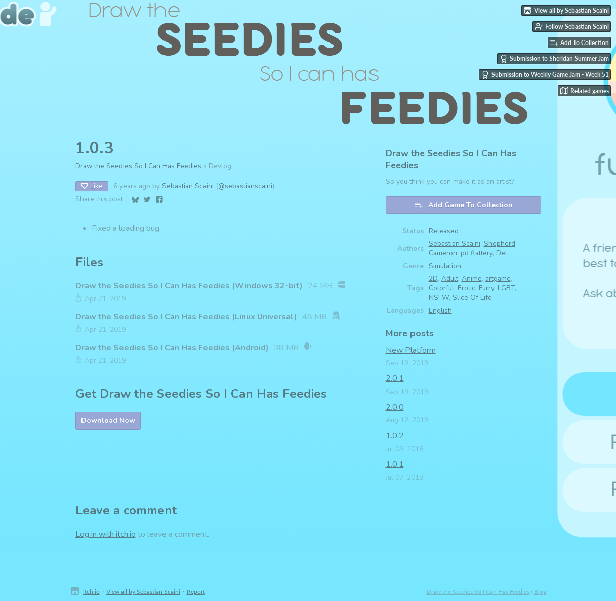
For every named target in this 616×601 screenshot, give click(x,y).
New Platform (411, 350)
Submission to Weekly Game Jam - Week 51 (545, 75)
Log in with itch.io (105, 534)
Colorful (441, 288)
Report (196, 591)
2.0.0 (395, 407)
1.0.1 (395, 464)
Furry (486, 288)
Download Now (108, 420)
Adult (449, 278)
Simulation (445, 266)
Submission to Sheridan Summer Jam (554, 59)
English (440, 310)
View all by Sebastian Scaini (143, 591)
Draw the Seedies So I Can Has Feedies (138, 166)
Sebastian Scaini (188, 186)
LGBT (506, 288)
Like (92, 186)
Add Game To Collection (463, 205)
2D (433, 278)
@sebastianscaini (245, 186)
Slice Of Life (472, 298)
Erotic (466, 288)
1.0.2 (395, 435)
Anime (472, 278)
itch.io (91, 591)
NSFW (439, 298)
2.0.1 (395, 378)
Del (501, 253)
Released (444, 231)
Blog (540, 591)
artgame (498, 278)
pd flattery (476, 253)
